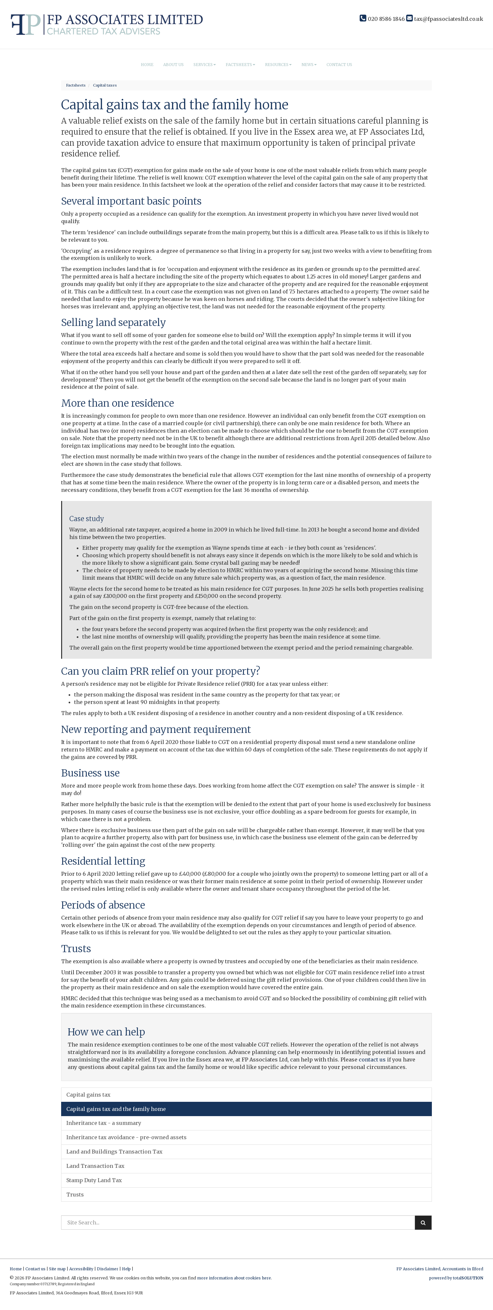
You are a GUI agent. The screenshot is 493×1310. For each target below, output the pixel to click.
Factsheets (240, 64)
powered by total (456, 1278)
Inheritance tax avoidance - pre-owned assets (126, 1137)
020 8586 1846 (382, 19)
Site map (57, 1268)
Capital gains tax (88, 1094)
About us (173, 64)
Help (126, 1268)
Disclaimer (107, 1268)
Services (204, 64)
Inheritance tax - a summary (103, 1123)
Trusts (75, 1194)
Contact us (339, 64)
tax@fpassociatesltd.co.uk (444, 19)
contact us (372, 1059)
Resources (278, 64)
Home (147, 64)
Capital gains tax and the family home (116, 1109)
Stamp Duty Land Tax (94, 1180)
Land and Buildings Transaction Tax (114, 1151)
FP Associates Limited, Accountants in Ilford (439, 1268)
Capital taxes (105, 85)
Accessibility (81, 1268)
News (309, 64)
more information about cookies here (234, 1278)
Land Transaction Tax (95, 1166)
